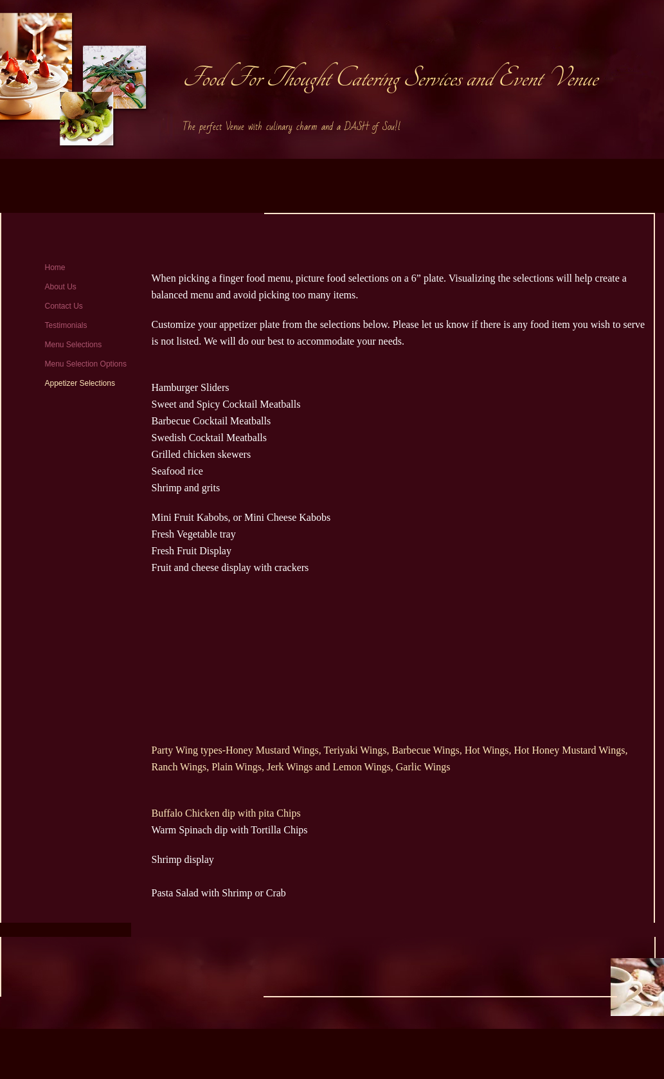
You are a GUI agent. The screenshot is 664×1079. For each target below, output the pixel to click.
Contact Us (64, 306)
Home (55, 267)
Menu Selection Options (86, 363)
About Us (60, 286)
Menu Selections (73, 344)
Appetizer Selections (80, 383)
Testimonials (66, 325)
